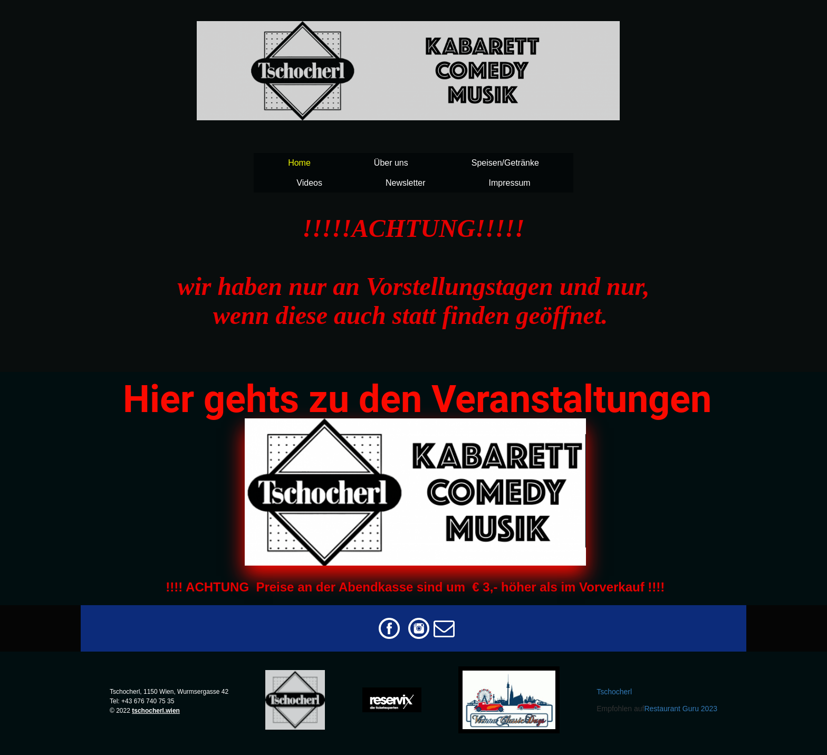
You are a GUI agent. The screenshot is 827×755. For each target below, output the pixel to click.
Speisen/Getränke (505, 162)
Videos (309, 182)
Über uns (391, 162)
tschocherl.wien (156, 710)
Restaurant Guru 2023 (680, 708)
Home (299, 162)
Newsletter (406, 182)
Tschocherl (614, 691)
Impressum (510, 182)
